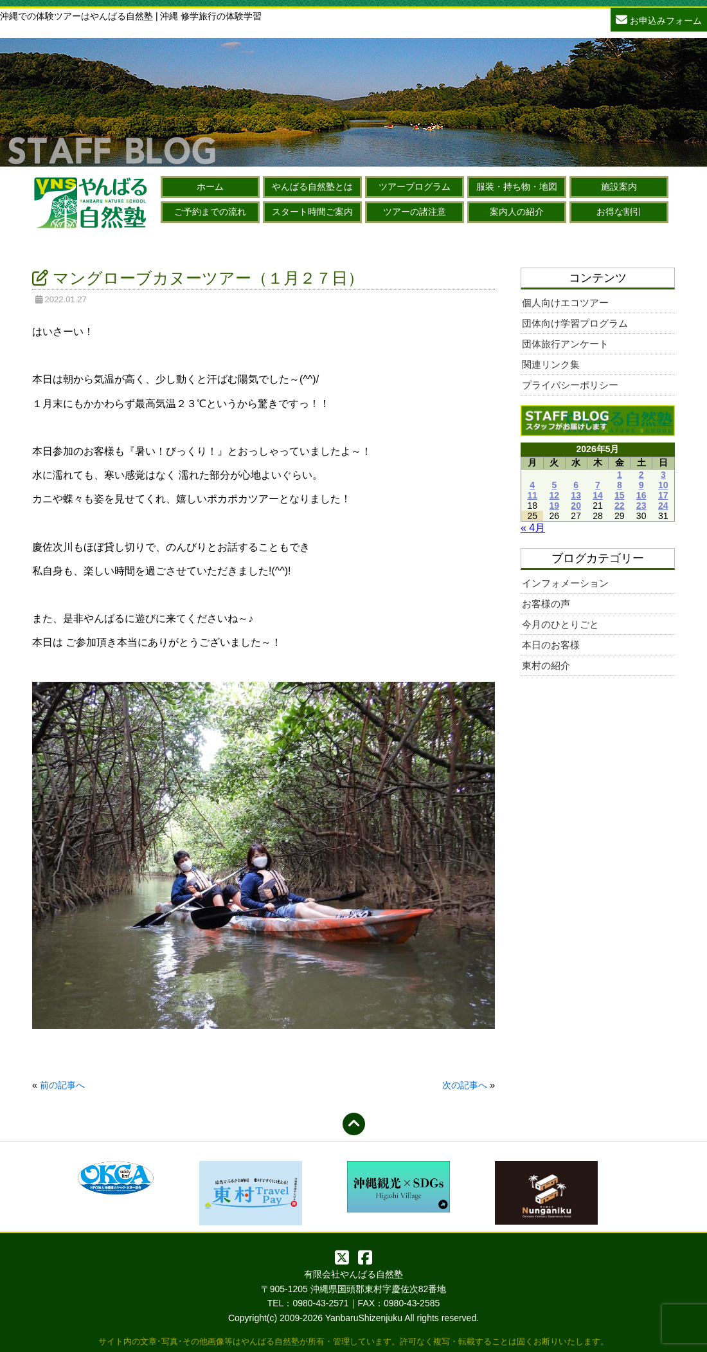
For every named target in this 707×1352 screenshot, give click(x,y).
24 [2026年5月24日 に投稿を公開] (663, 505)
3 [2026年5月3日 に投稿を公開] (663, 475)
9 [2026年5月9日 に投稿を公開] (641, 485)
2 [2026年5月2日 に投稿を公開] (641, 475)
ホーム (210, 186)
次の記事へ (464, 1085)
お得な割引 (618, 211)
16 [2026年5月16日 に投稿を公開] (641, 495)
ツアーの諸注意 (414, 211)
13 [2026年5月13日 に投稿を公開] (576, 495)
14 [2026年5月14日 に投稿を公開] (598, 495)
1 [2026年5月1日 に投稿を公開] (619, 475)
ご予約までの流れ (210, 211)
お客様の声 (546, 603)
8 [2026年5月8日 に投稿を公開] (619, 485)
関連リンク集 (551, 364)
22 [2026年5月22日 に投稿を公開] (619, 505)
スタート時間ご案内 (312, 211)
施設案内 (619, 186)
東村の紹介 (546, 665)
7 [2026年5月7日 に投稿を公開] (597, 485)
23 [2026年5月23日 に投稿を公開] (641, 505)
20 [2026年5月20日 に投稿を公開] (576, 505)
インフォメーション (565, 583)
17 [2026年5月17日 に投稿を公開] (663, 495)
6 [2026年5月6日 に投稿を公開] (575, 485)
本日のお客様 (551, 644)
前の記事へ (62, 1085)
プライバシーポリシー (570, 384)
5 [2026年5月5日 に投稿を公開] (554, 485)
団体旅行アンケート (565, 343)
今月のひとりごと (560, 624)
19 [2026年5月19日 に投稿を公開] (555, 505)
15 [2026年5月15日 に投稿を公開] (619, 495)
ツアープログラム (415, 186)
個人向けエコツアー (565, 302)
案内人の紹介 (517, 211)
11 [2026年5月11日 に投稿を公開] (532, 495)
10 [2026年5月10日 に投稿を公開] (663, 485)
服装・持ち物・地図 (516, 186)
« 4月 (533, 527)
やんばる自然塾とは (312, 186)
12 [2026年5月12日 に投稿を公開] (555, 495)
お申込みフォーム (659, 19)
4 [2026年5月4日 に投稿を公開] (532, 485)
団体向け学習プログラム (575, 323)
